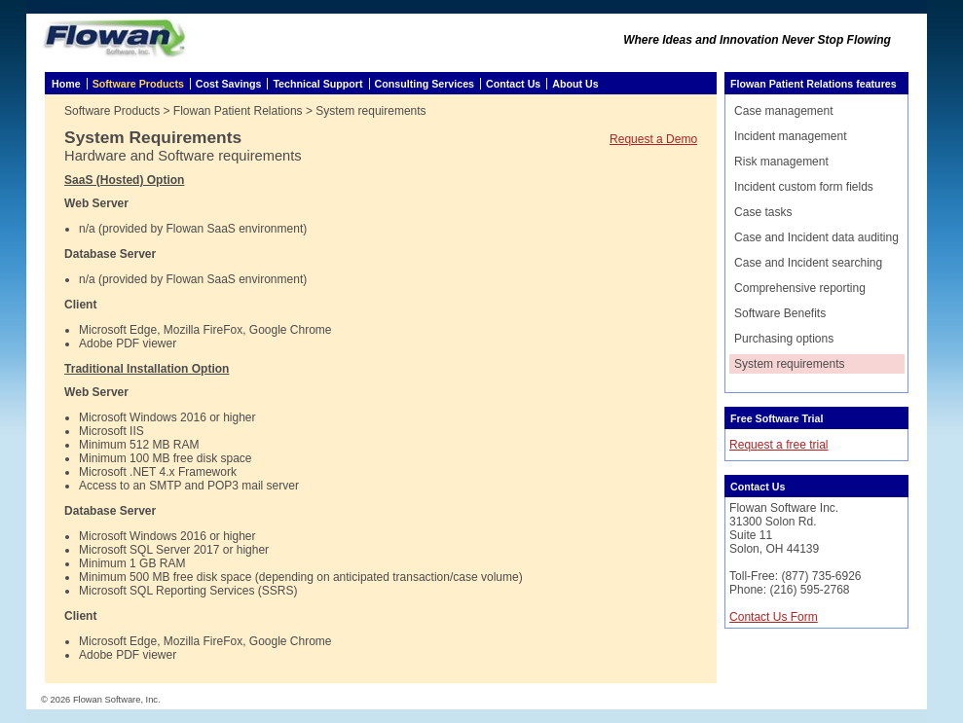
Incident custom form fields (803, 187)
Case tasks (763, 212)
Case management (783, 111)
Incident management (790, 136)
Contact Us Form (773, 617)
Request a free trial (778, 445)
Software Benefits (780, 313)
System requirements (789, 364)
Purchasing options (783, 338)
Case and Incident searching (808, 263)
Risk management (781, 161)
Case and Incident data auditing (816, 237)
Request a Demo (653, 139)
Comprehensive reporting (800, 288)
